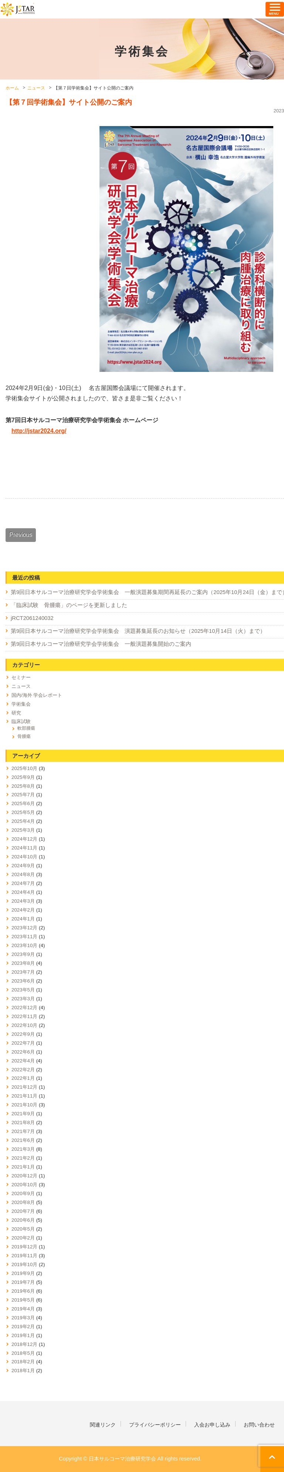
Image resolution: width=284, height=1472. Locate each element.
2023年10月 (24, 945)
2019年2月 (23, 1326)
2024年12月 (24, 839)
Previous (20, 535)
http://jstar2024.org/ (38, 431)
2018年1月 (23, 1370)
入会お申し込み (212, 1425)
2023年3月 (23, 998)
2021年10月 (24, 1105)
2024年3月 (23, 901)
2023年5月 (23, 990)
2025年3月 (23, 830)
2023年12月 (24, 927)
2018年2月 (23, 1361)
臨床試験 (21, 721)
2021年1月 (23, 1167)
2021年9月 (23, 1113)
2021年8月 (23, 1122)
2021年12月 (24, 1087)
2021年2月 (23, 1158)
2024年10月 (24, 856)
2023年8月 (23, 963)
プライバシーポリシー (155, 1425)
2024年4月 (23, 892)
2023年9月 (23, 954)
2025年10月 (24, 768)
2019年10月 (24, 1264)
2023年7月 (23, 972)
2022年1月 (23, 1078)
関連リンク (103, 1425)
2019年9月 (23, 1273)
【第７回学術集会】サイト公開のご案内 (69, 102)
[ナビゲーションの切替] (275, 9)
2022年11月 (24, 1016)
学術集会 (21, 704)
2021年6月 (23, 1140)
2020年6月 (23, 1220)
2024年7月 (23, 883)
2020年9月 (23, 1193)
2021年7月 (23, 1131)
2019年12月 (24, 1246)
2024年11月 (24, 848)
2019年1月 (23, 1335)
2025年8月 (23, 786)
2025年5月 (23, 812)
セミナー (21, 677)
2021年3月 (23, 1149)
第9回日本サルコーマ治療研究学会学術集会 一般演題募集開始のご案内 (101, 644)
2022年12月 (24, 1007)
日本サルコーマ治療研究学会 (18, 9)
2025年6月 (23, 803)
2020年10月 (24, 1184)
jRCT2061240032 (32, 618)
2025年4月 (23, 821)
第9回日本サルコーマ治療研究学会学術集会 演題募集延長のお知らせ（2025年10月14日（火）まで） (138, 631)
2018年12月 (24, 1344)
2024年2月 (23, 910)
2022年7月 (23, 1043)
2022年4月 (23, 1061)
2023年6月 (23, 981)
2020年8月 (23, 1202)
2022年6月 (23, 1052)
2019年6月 (23, 1291)
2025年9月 (23, 777)
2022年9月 (23, 1034)
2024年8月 (23, 874)
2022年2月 (23, 1069)
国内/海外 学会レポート (36, 695)
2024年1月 (23, 919)
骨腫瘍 (24, 736)
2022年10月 (24, 1025)
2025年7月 (23, 794)
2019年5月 (23, 1300)
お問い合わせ (259, 1425)
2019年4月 (23, 1309)
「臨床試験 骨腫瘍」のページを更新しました (69, 605)
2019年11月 (24, 1255)
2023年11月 (24, 936)
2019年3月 (23, 1317)
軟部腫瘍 (26, 728)
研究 (16, 713)
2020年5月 (23, 1229)
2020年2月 (23, 1238)
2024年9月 (23, 865)
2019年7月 (23, 1282)
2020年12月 (24, 1175)
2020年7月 (23, 1211)
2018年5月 (23, 1353)
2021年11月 (24, 1096)
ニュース (21, 686)
